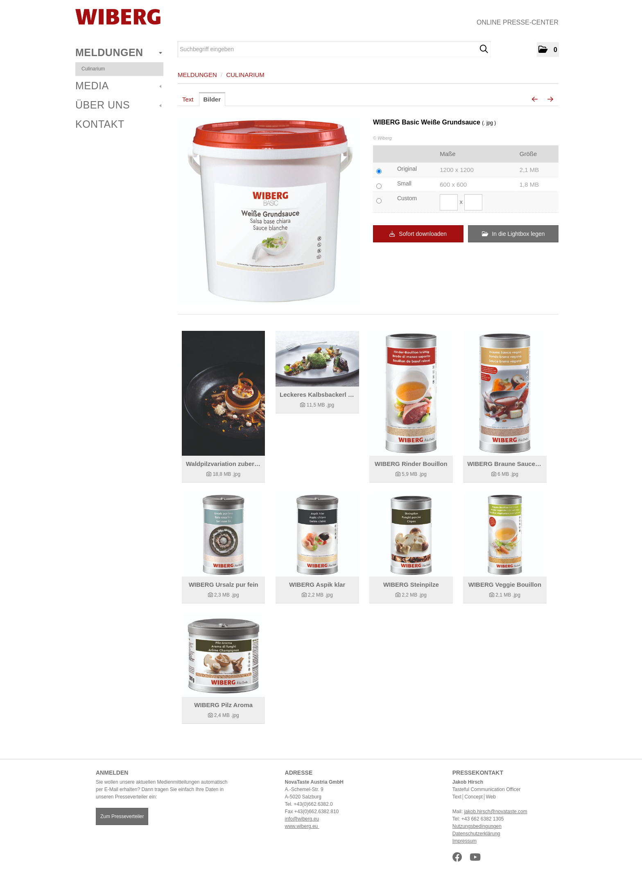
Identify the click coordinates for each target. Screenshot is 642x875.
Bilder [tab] (212, 99)
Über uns (118, 105)
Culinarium (93, 69)
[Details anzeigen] (223, 393)
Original (407, 168)
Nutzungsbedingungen (477, 826)
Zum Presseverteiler (122, 816)
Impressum (464, 841)
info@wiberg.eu (302, 819)
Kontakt (99, 124)
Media (118, 85)
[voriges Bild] (534, 99)
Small (404, 183)
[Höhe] (473, 202)
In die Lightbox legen (513, 234)
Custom (407, 198)
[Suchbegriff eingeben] (334, 49)
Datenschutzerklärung (476, 834)
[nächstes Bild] (550, 99)
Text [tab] (188, 99)
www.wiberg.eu (302, 826)
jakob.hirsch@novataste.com (495, 811)
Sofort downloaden (418, 234)
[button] (548, 49)
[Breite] (449, 202)
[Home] (117, 17)
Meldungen (118, 52)
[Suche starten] (484, 49)
